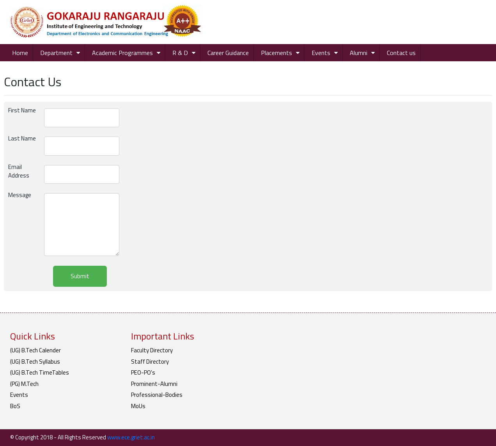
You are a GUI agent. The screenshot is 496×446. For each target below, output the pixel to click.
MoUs (138, 406)
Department (56, 52)
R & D (180, 52)
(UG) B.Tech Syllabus (35, 361)
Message (19, 195)
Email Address (18, 171)
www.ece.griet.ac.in (131, 437)
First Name (22, 110)
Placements (276, 52)
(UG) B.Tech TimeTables (39, 372)
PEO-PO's (143, 372)
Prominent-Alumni (154, 383)
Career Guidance (228, 52)
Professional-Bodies (156, 394)
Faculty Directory (152, 350)
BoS (15, 406)
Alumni (358, 52)
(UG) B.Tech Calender (35, 350)
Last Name (22, 138)
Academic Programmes (122, 52)
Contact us (401, 52)
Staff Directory (150, 361)
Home (20, 52)
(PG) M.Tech (24, 383)
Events (321, 52)
